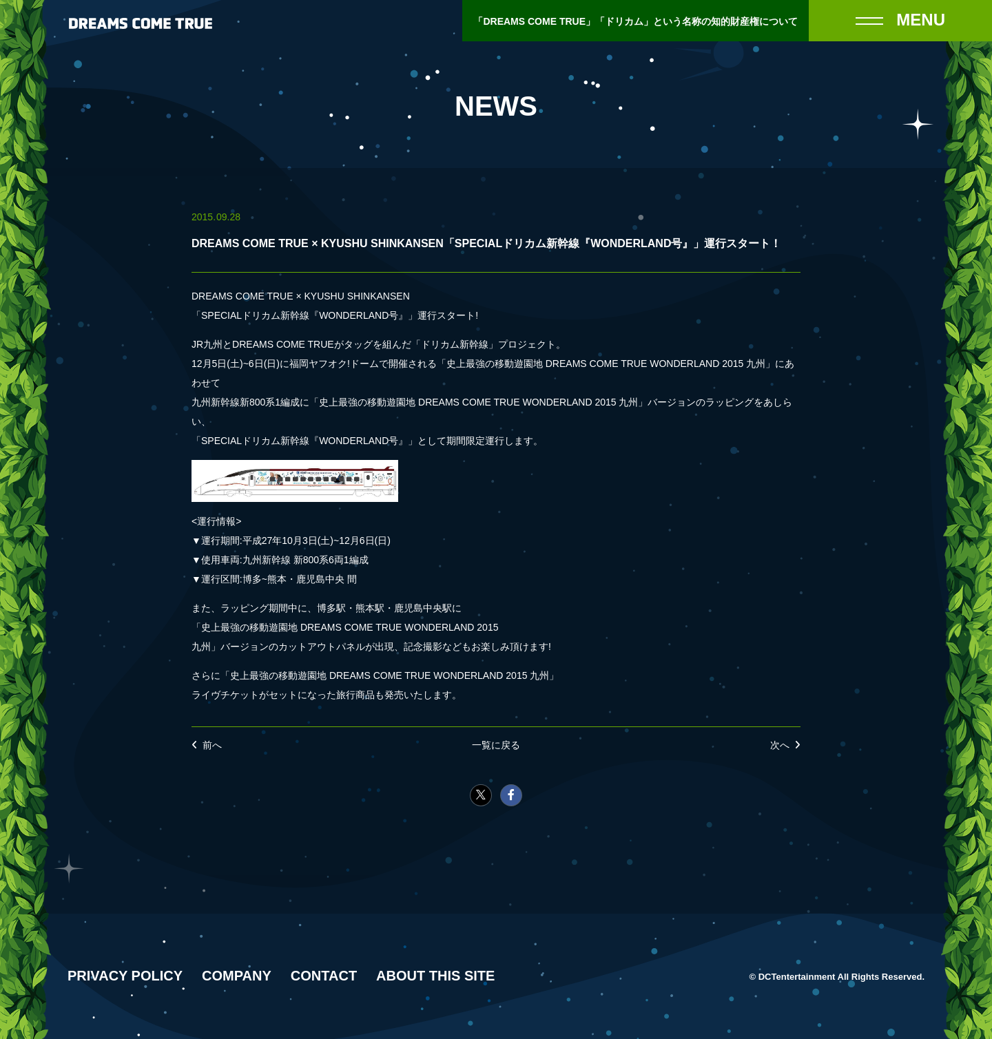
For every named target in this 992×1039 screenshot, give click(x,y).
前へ (212, 745)
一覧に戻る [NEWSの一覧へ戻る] (496, 745)
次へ (779, 745)
